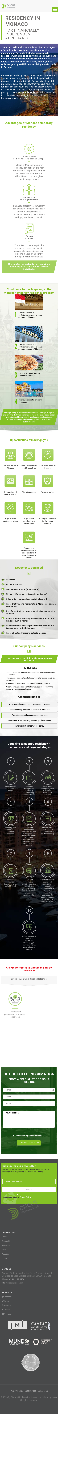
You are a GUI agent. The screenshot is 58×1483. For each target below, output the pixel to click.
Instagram (7, 1305)
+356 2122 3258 (16, 1279)
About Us (5, 1254)
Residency (6, 1245)
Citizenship (6, 1241)
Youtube (6, 1314)
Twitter (6, 1301)
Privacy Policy (39, 1136)
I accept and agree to (30, 1136)
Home (4, 1237)
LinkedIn (6, 1310)
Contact (5, 1258)
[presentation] (23, 1140)
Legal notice (30, 1391)
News (4, 1250)
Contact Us (43, 1391)
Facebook (7, 1297)
